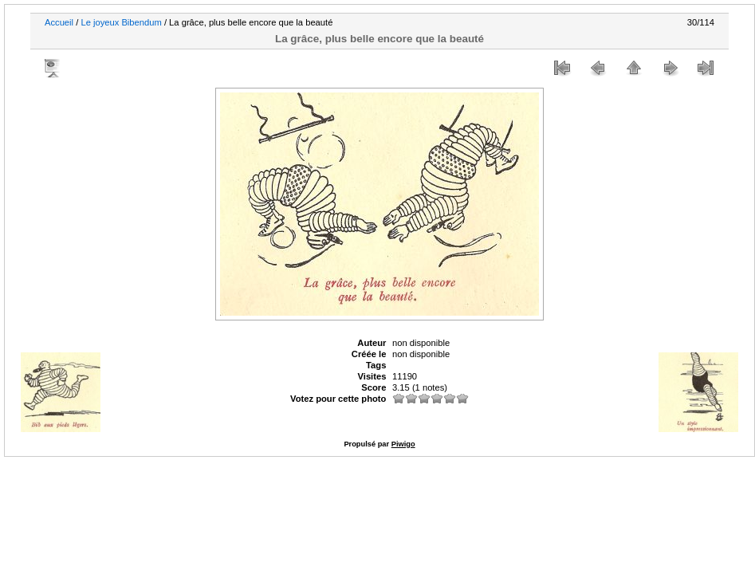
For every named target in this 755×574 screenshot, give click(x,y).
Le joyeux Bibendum (121, 22)
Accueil (59, 22)
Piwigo (403, 444)
